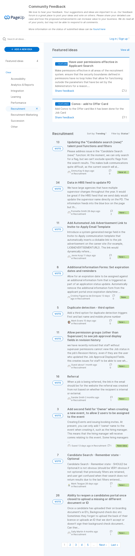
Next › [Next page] (103, 544)
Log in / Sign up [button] (119, 38)
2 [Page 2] (70, 544)
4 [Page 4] (82, 544)
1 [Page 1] (64, 544)
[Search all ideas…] (23, 39)
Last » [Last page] (114, 544)
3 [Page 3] (76, 544)
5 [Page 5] (88, 544)
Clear (8, 72)
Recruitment (80, 173)
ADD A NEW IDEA (21, 49)
